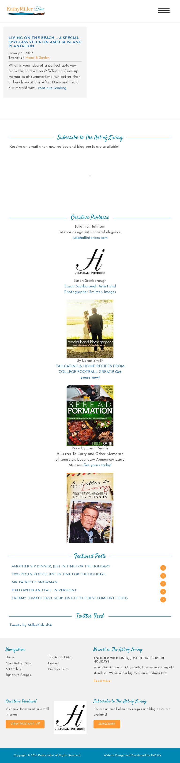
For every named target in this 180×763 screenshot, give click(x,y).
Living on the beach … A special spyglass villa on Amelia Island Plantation (45, 42)
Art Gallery (13, 669)
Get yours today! (97, 465)
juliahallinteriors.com (90, 238)
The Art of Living (60, 657)
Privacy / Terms (59, 669)
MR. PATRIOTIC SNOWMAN (34, 582)
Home (10, 657)
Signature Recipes (18, 675)
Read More (102, 681)
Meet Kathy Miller (18, 663)
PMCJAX (156, 755)
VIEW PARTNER (25, 724)
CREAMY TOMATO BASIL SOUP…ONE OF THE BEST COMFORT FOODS (70, 598)
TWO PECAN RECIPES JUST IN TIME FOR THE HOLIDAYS (58, 574)
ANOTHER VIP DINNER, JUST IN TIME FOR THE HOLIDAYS (61, 566)
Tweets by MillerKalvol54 (30, 625)
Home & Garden (37, 58)
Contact (54, 663)
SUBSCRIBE (106, 724)
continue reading (52, 88)
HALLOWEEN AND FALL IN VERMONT (44, 590)
